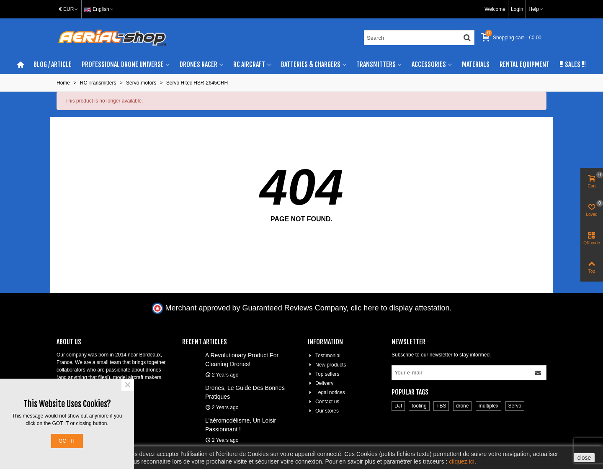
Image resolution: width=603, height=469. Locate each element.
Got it (67, 441)
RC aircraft (249, 64)
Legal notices (326, 392)
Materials (476, 64)
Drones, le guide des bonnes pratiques (245, 392)
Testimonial (324, 355)
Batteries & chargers (310, 64)
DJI (398, 406)
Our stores (323, 411)
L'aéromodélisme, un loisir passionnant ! (240, 425)
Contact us (323, 401)
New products (327, 365)
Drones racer (198, 64)
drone (462, 406)
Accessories (429, 64)
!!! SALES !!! (572, 64)
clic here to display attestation (399, 308)
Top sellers (323, 374)
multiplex (488, 406)
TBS (441, 406)
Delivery (320, 383)
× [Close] (127, 385)
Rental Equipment (524, 64)
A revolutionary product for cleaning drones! (241, 359)
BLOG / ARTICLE (53, 64)
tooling (419, 406)
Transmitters (376, 64)
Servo (514, 406)
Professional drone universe (123, 64)
